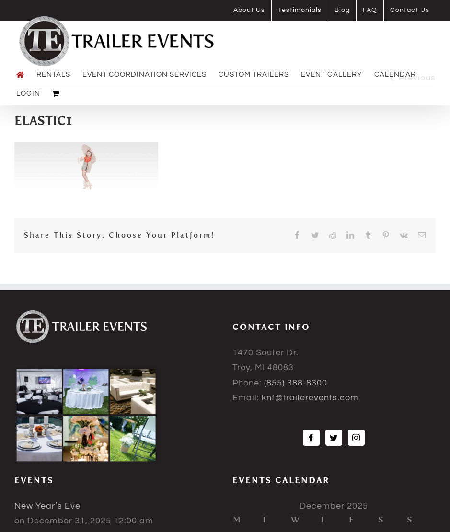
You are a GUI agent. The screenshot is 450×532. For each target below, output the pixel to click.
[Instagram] (356, 438)
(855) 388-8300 (295, 382)
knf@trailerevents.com (310, 397)
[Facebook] (311, 438)
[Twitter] (333, 438)
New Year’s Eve (47, 505)
